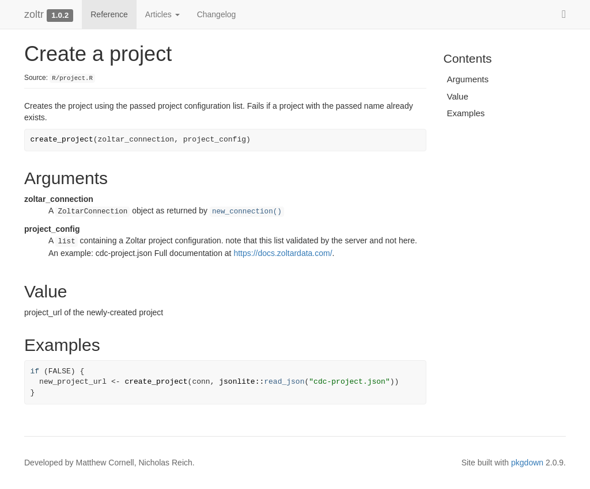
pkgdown (527, 462)
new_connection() (247, 212)
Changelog (216, 14)
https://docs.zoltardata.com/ (282, 253)
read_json (284, 381)
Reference (109, 14)
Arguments (468, 79)
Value (457, 96)
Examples (466, 113)
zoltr (34, 14)
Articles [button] (162, 14)
